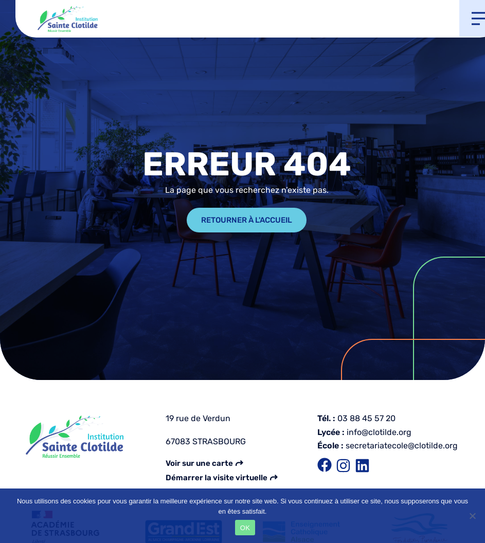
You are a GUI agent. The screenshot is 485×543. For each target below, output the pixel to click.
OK (245, 528)
